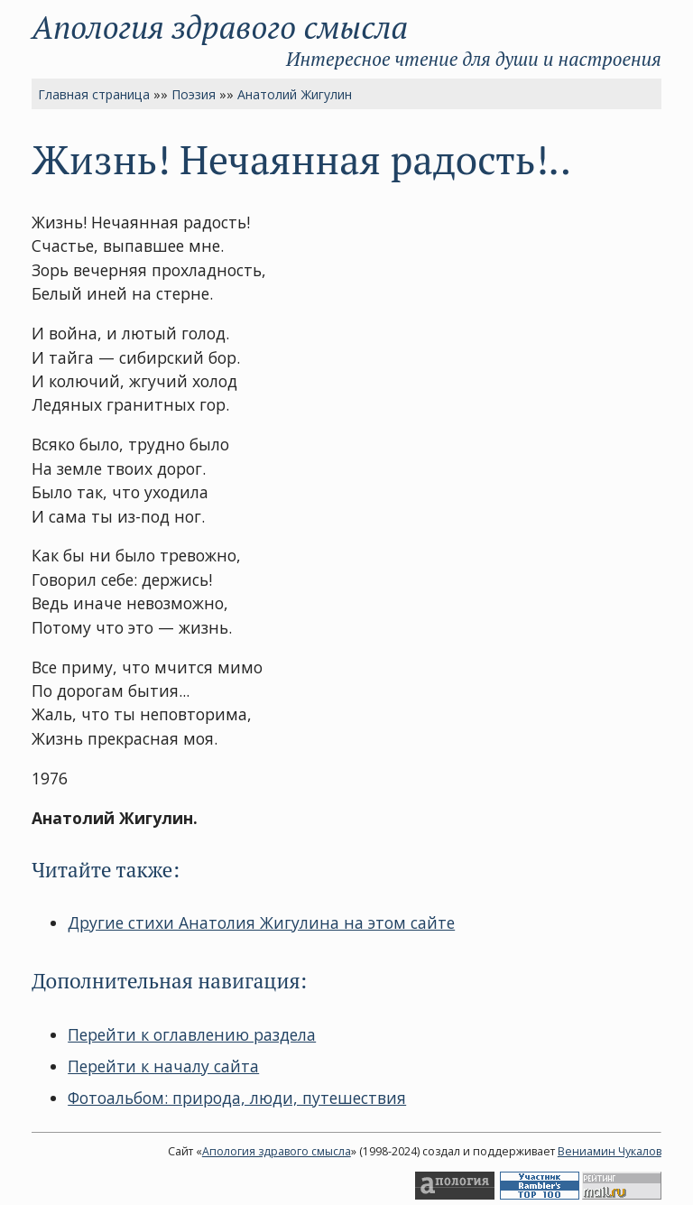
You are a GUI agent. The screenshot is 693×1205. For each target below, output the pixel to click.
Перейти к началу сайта (163, 1066)
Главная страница (94, 94)
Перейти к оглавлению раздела (192, 1034)
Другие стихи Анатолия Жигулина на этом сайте (261, 922)
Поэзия (193, 94)
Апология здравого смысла (220, 26)
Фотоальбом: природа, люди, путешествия (237, 1097)
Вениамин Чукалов (609, 1151)
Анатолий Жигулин (294, 94)
